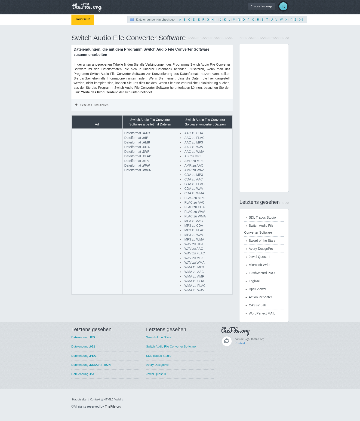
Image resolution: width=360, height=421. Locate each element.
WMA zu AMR (194, 276)
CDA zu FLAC (194, 184)
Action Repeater (260, 297)
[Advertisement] (97, 154)
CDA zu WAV (193, 188)
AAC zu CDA (193, 133)
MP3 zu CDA (193, 225)
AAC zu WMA (194, 151)
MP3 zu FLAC (194, 230)
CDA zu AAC (193, 179)
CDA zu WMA (194, 193)
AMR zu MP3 (193, 161)
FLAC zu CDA (194, 207)
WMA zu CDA (194, 281)
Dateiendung (83, 337)
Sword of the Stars (262, 240)
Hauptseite (82, 19)
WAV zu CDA (193, 244)
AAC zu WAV (193, 147)
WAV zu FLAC (194, 253)
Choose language (261, 6)
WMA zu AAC (194, 272)
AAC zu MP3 (193, 142)
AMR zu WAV (194, 170)
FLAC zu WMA (195, 216)
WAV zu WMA (194, 262)
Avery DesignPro (261, 248)
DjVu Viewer (257, 289)
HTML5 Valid (112, 399)
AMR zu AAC (193, 165)
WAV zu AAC (193, 248)
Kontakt (240, 343)
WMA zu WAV (194, 290)
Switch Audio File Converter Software (171, 346)
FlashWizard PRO (262, 273)
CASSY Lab (257, 305)
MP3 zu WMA (194, 239)
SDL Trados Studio (262, 217)
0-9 (301, 19)
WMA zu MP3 (194, 267)
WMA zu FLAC (195, 285)
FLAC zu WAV (194, 212)
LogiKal (254, 281)
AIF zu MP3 (192, 156)
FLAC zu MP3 (194, 198)
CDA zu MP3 (193, 175)
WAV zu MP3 (193, 258)
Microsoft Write (259, 265)
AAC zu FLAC (194, 138)
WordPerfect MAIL (262, 313)
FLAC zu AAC (194, 202)
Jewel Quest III (259, 257)
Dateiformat (137, 133)
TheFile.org (113, 406)
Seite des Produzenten (91, 105)
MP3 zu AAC (193, 221)
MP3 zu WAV (193, 235)
